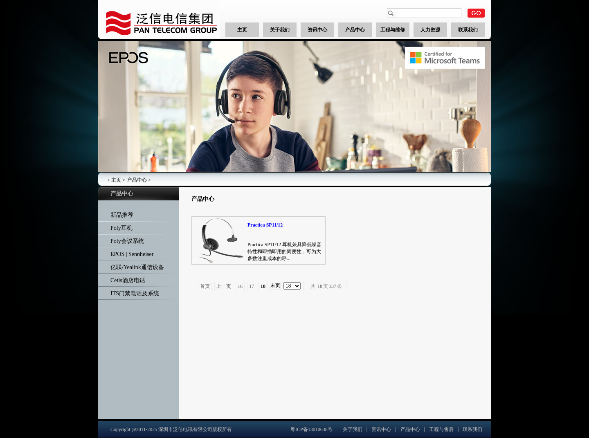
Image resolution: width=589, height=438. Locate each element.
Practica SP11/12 (265, 225)
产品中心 (137, 180)
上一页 (223, 286)
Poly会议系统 (127, 241)
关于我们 (352, 429)
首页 (205, 286)
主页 (116, 180)
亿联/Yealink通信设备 (137, 267)
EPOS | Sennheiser (131, 254)
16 (240, 286)
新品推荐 (121, 215)
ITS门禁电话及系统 (134, 293)
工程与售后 (441, 429)
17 (251, 286)
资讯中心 (381, 429)
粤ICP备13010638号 (311, 429)
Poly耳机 (121, 228)
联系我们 (472, 429)
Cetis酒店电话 (127, 280)
